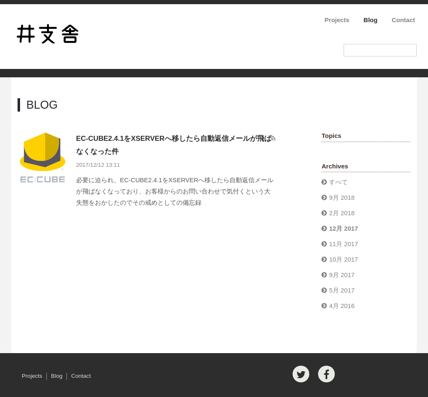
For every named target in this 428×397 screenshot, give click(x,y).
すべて (338, 182)
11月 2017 (343, 243)
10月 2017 (343, 259)
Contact (403, 19)
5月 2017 (341, 290)
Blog (370, 19)
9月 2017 (341, 274)
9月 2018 (341, 197)
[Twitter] (301, 374)
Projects (337, 19)
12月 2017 (343, 228)
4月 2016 (341, 305)
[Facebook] (326, 374)
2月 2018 (341, 212)
